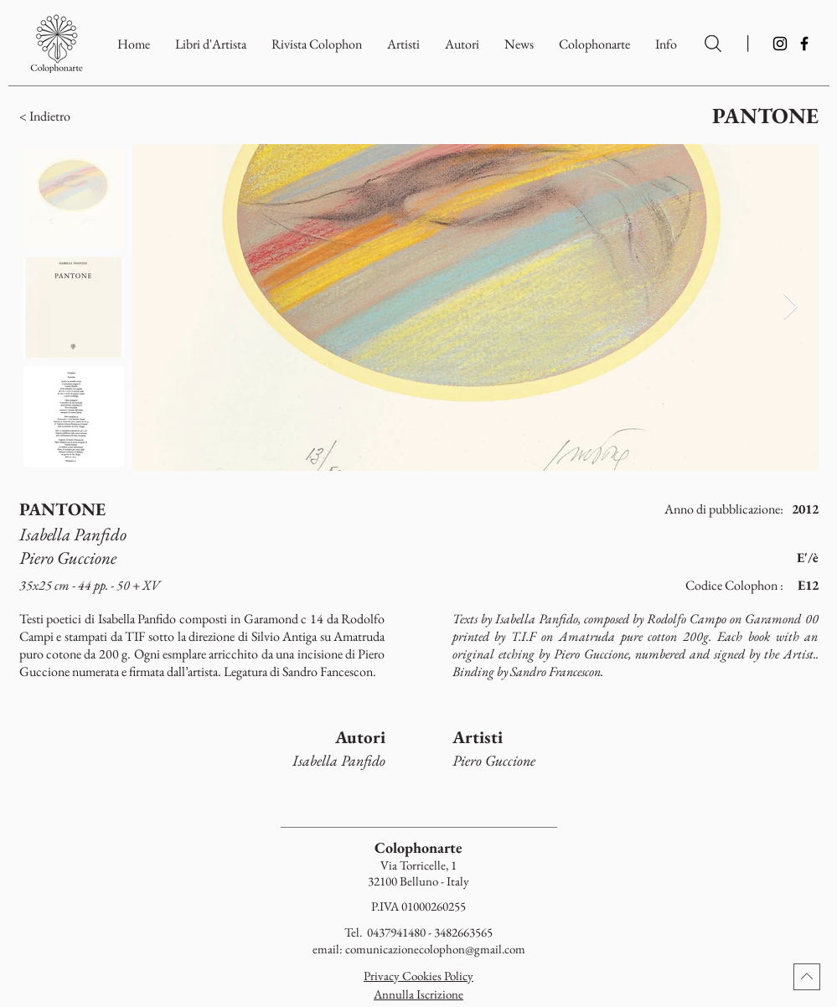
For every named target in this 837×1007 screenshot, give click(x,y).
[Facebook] (804, 43)
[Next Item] (791, 307)
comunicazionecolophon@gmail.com (435, 949)
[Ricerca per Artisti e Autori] (713, 43)
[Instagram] (780, 43)
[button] (594, 44)
